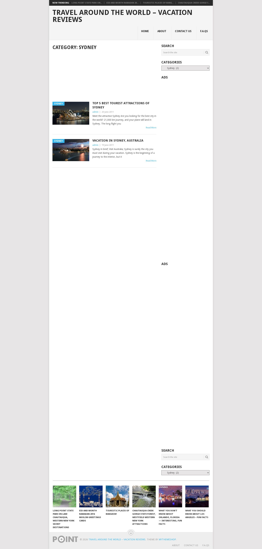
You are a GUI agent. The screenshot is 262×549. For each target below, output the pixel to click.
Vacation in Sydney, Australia (117, 140)
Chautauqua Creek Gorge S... (194, 3)
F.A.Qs (204, 31)
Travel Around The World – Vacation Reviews (122, 16)
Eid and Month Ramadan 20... (122, 3)
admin (95, 112)
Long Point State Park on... (87, 3)
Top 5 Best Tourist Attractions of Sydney (120, 105)
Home (145, 31)
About (161, 31)
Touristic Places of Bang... (158, 3)
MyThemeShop (167, 539)
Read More (151, 127)
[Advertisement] (104, 76)
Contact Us (183, 31)
